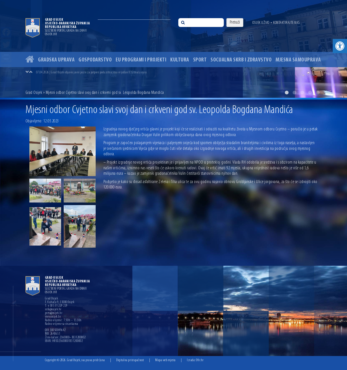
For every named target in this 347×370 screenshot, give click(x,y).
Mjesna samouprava (298, 60)
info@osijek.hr (53, 309)
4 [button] (310, 92)
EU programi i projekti (141, 60)
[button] (340, 46)
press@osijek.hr (54, 313)
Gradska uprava (56, 60)
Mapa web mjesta (165, 360)
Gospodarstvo (95, 60)
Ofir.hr (200, 360)
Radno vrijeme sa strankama (61, 324)
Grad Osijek (33, 92)
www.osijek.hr (53, 317)
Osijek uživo (260, 23)
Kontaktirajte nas (286, 23)
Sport (200, 60)
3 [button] (302, 92)
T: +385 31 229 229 (56, 306)
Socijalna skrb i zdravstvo (241, 60)
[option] (173, 49)
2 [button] (294, 92)
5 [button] (317, 92)
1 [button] (286, 92)
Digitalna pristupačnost (130, 360)
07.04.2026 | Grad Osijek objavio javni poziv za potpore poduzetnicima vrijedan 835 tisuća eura (91, 72)
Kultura (179, 60)
